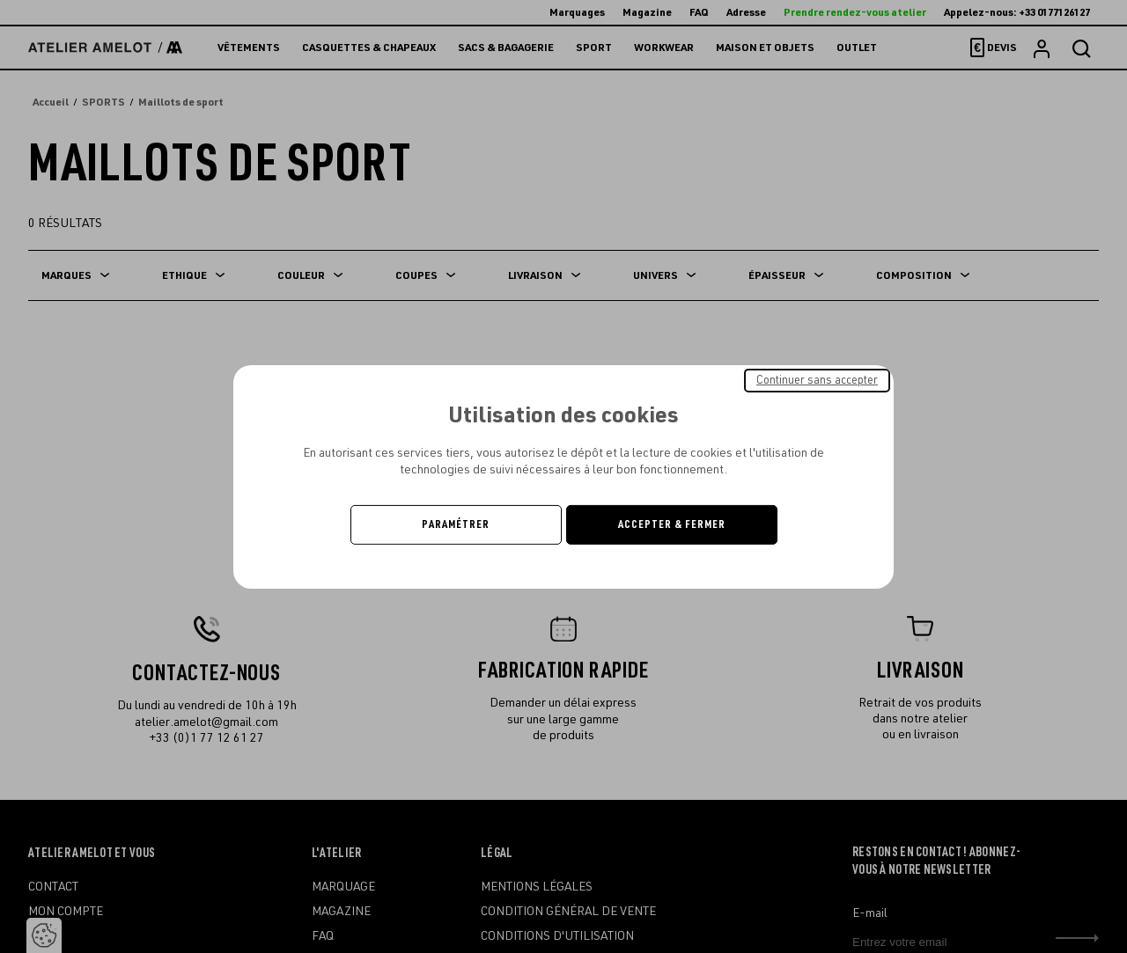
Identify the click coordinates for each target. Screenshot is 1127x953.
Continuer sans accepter (817, 379)
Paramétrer (456, 524)
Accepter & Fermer (672, 524)
